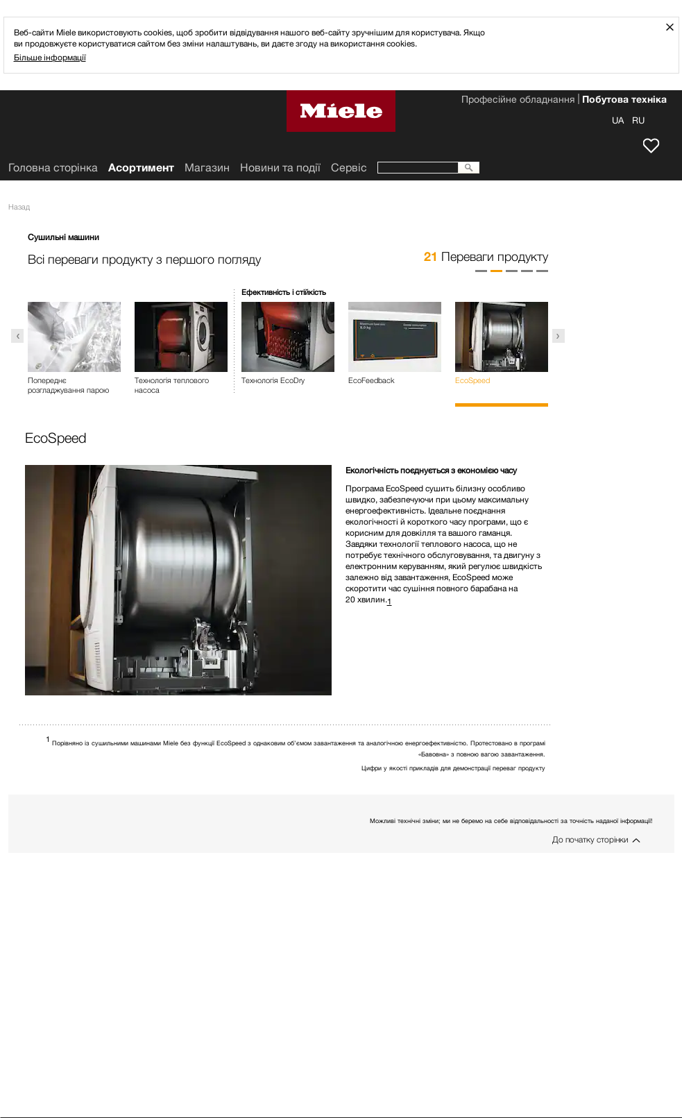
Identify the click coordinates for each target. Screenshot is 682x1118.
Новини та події (280, 167)
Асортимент (141, 167)
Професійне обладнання (517, 100)
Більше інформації (50, 57)
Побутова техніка (624, 100)
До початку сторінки (590, 839)
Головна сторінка (53, 167)
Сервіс (349, 167)
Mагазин (207, 167)
